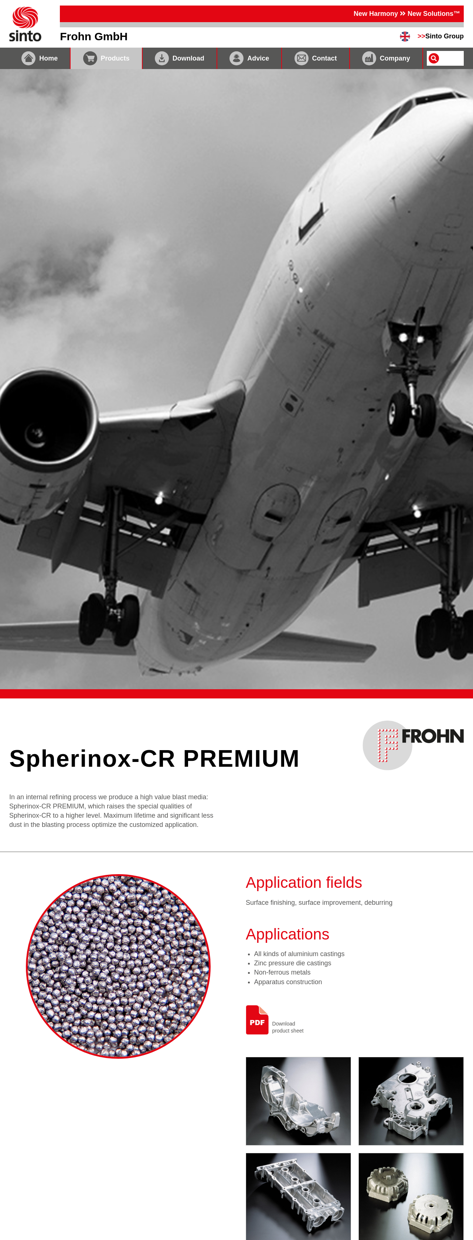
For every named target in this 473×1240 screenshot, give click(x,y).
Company (386, 58)
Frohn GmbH (93, 36)
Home (39, 58)
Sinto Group (441, 36)
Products (106, 58)
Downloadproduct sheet (274, 1020)
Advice (249, 58)
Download (179, 58)
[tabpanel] (236, 379)
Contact (316, 58)
